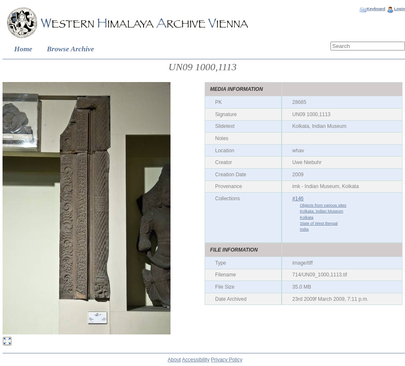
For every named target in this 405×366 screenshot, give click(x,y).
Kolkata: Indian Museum (321, 211)
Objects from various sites (323, 205)
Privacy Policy (226, 360)
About (174, 360)
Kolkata (306, 217)
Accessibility (195, 360)
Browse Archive (70, 49)
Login (399, 8)
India (304, 229)
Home (23, 49)
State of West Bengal (319, 223)
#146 (298, 199)
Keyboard (376, 8)
